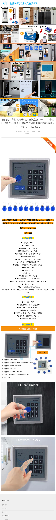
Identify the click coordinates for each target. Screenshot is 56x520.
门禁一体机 (26, 131)
